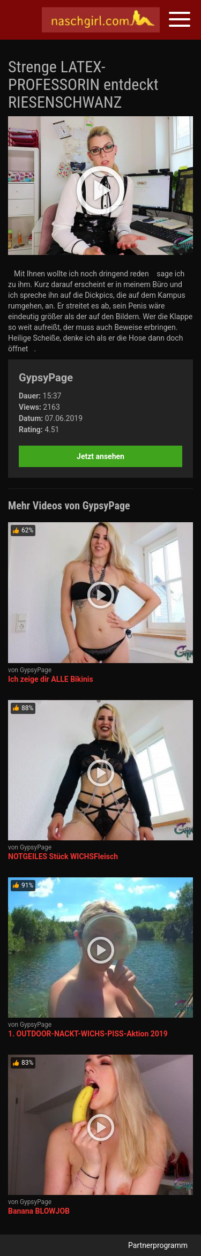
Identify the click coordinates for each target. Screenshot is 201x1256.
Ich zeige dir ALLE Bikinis (50, 679)
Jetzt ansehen (100, 456)
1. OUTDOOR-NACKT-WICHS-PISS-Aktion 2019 (88, 1033)
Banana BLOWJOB (39, 1211)
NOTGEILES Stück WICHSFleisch (63, 856)
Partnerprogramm (158, 1245)
